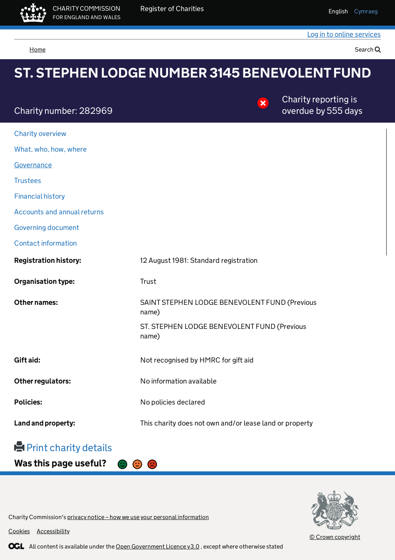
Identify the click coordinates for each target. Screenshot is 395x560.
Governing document (46, 227)
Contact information (45, 243)
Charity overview (40, 133)
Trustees (27, 180)
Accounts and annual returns (59, 211)
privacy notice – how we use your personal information (138, 517)
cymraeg (366, 11)
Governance (33, 164)
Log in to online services (344, 34)
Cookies (19, 531)
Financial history (39, 196)
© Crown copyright (334, 537)
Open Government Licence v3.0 (157, 546)
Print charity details (63, 447)
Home (37, 49)
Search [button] (368, 49)
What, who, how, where (50, 149)
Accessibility (53, 531)
